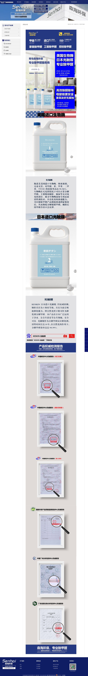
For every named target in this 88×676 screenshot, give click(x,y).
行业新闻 (38, 666)
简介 (21, 664)
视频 (21, 668)
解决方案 (56, 2)
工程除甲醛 (12, 35)
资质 (21, 666)
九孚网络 (63, 675)
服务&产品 (63, 2)
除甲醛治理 (12, 32)
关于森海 (26, 2)
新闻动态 (48, 2)
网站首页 (19, 2)
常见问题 (38, 668)
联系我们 (41, 2)
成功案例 (34, 2)
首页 (72, 24)
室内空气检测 (82, 24)
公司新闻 (38, 664)
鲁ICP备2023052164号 (51, 675)
